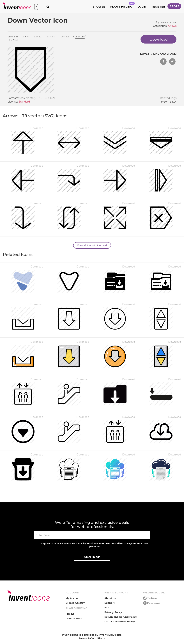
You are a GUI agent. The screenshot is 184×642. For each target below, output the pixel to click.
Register (158, 6)
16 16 (25, 36)
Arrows (172, 26)
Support (109, 602)
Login (141, 6)
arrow (163, 102)
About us (110, 598)
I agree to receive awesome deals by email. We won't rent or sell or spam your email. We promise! (94, 545)
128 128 (65, 36)
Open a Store (74, 618)
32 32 (38, 36)
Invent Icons (168, 22)
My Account (73, 598)
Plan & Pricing (122, 5)
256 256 (80, 36)
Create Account (75, 602)
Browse (99, 6)
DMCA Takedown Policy (119, 621)
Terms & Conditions (92, 638)
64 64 (51, 36)
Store (174, 6)
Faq (106, 607)
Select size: (13, 36)
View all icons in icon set (92, 245)
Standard (24, 101)
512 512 (13, 39)
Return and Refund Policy (120, 616)
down (173, 102)
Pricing (70, 613)
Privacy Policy (113, 612)
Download (36, 128)
